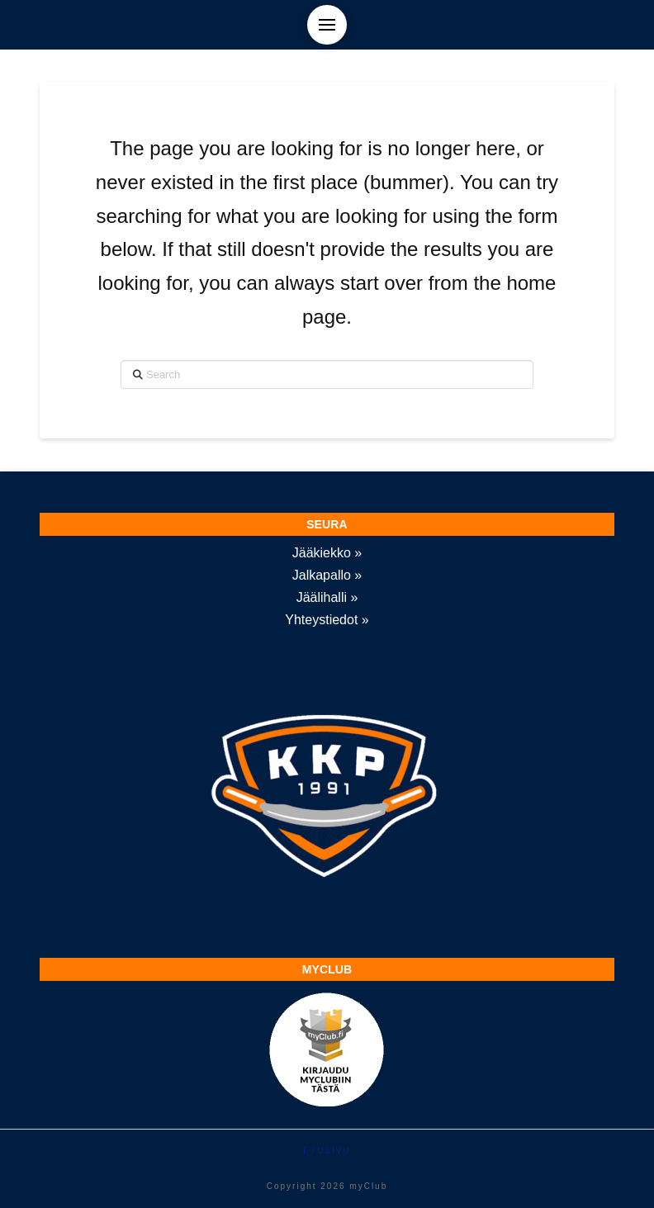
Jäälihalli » (327, 597)
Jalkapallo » (327, 575)
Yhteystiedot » (326, 620)
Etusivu (326, 1150)
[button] (327, 25)
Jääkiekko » (327, 553)
